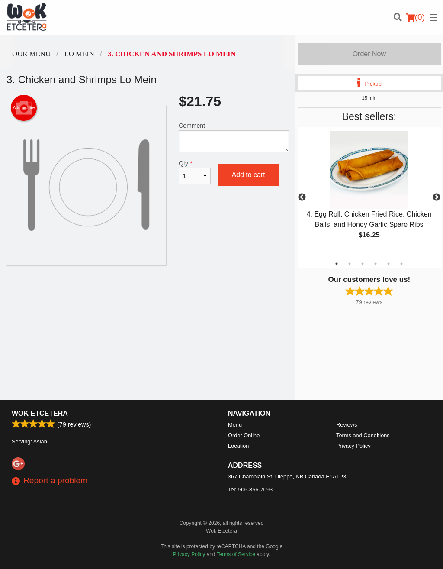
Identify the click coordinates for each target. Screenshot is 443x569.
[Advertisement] (147, 292)
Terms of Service (236, 554)
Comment (234, 137)
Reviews (346, 424)
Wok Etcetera (40, 413)
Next (436, 197)
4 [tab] (375, 263)
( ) (415, 17)
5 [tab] (388, 263)
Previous (302, 197)
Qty (195, 172)
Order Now (369, 54)
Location (238, 446)
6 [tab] (401, 263)
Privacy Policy (353, 446)
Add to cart (248, 174)
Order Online (244, 435)
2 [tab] (349, 263)
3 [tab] (362, 263)
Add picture (24, 108)
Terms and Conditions (363, 435)
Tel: (250, 489)
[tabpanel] (369, 192)
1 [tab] (336, 263)
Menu (235, 424)
